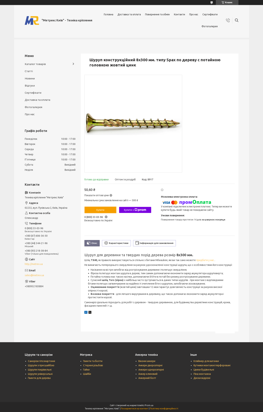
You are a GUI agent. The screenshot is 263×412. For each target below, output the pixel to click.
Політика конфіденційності (164, 408)
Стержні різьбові (93, 365)
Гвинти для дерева (39, 378)
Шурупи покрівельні (39, 369)
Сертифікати (210, 14)
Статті (29, 71)
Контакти (179, 14)
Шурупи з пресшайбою (41, 365)
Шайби (87, 373)
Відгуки (30, 85)
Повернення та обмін (157, 14)
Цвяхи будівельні (204, 369)
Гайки (86, 369)
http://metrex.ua (34, 264)
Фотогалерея (210, 26)
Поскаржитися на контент (134, 408)
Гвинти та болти (92, 361)
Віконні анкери (146, 361)
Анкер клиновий (147, 373)
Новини (30, 78)
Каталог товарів (35, 64)
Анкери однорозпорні (151, 369)
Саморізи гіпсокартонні (41, 361)
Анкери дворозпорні (150, 365)
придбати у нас (205, 260)
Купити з (135, 210)
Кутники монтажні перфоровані (212, 365)
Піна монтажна (202, 373)
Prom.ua (149, 405)
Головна (108, 14)
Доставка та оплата (129, 14)
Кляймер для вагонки (206, 361)
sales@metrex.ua (34, 275)
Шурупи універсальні (40, 373)
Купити (100, 209)
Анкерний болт (147, 378)
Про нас (193, 14)
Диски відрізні (202, 378)
